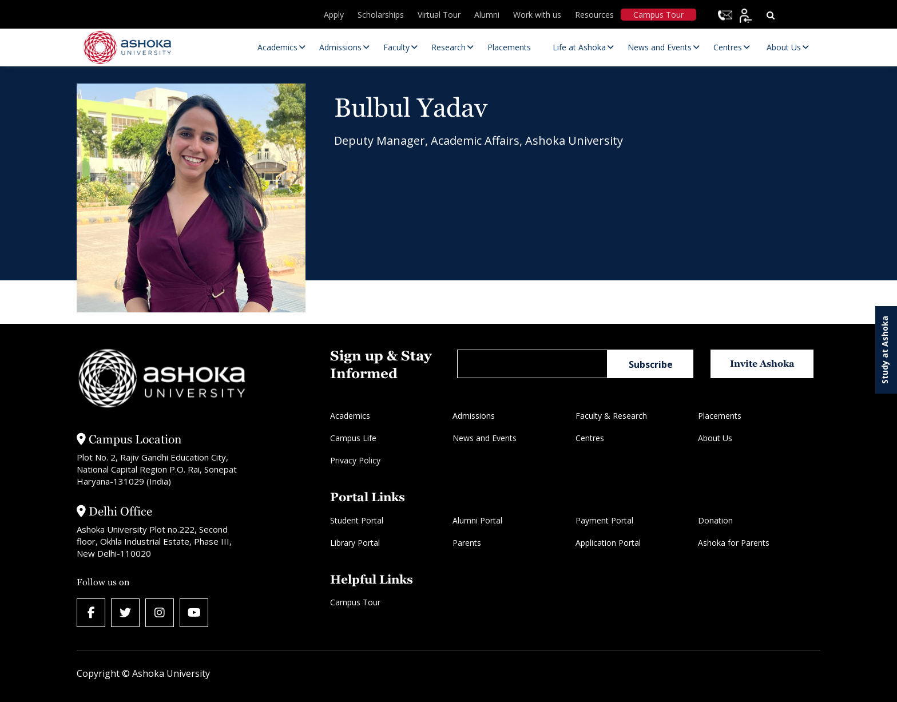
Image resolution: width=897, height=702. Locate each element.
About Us (715, 438)
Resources (594, 14)
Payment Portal (604, 520)
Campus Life (353, 438)
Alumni (486, 14)
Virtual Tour (439, 14)
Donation (715, 520)
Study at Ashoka (884, 350)
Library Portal (355, 542)
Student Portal (356, 520)
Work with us (537, 14)
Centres (589, 438)
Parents (467, 542)
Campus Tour (658, 14)
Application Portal (608, 542)
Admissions (474, 415)
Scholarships (381, 14)
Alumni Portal (477, 520)
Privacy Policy (355, 460)
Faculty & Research (611, 415)
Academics (350, 415)
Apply (334, 14)
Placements (719, 415)
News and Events (485, 438)
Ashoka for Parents (733, 542)
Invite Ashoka (762, 363)
